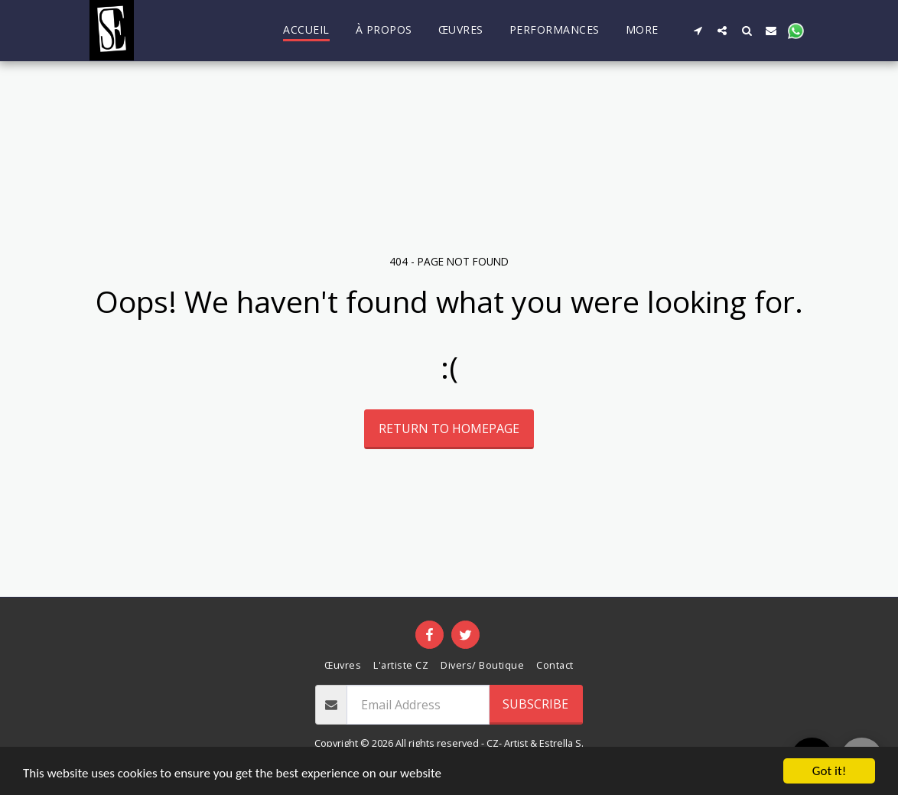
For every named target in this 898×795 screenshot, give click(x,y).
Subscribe (535, 704)
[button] (697, 30)
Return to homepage (449, 428)
